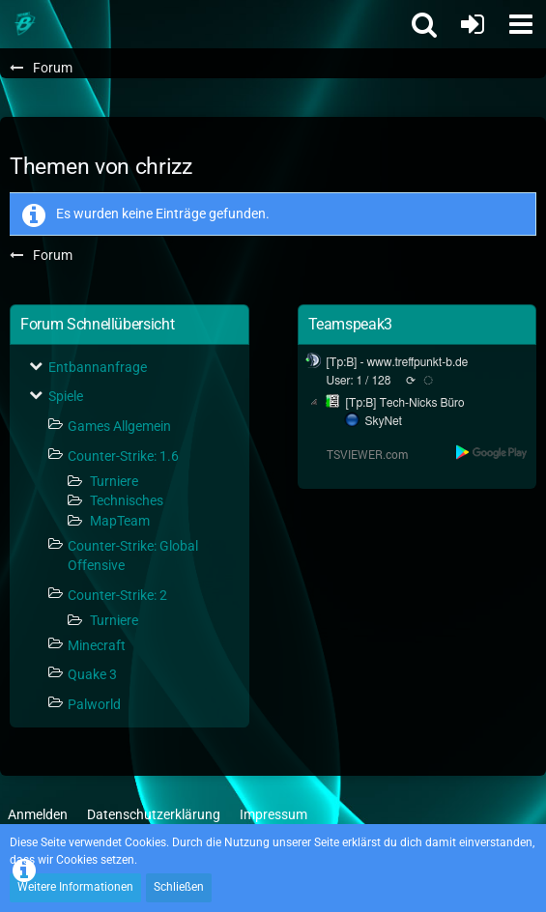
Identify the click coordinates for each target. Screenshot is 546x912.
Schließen (179, 887)
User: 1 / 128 (359, 380)
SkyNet (383, 421)
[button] (521, 24)
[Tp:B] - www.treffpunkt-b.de (398, 362)
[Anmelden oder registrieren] (472, 24)
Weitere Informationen (75, 887)
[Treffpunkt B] (24, 24)
